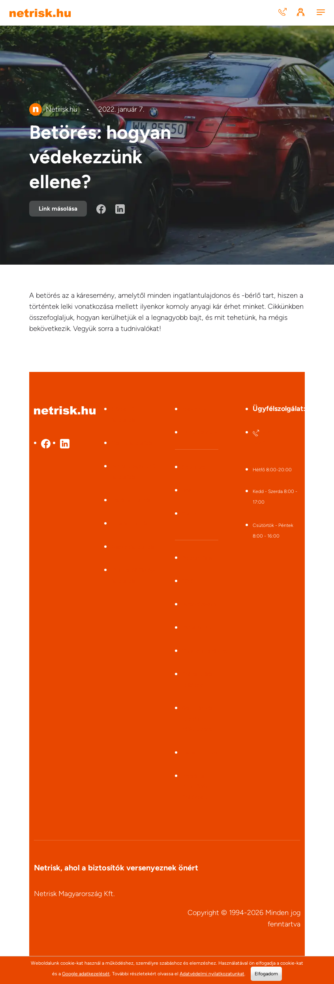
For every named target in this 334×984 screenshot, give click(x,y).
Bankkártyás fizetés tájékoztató (198, 719)
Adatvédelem (199, 604)
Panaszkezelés (200, 752)
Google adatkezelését (86, 974)
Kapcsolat (194, 467)
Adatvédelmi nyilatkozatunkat (212, 974)
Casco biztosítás (132, 443)
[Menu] (321, 12)
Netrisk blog (197, 558)
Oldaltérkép (197, 627)
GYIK (188, 581)
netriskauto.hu (200, 432)
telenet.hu (195, 409)
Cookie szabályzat (205, 651)
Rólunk (190, 490)
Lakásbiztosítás (131, 500)
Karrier (190, 513)
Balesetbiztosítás (133, 546)
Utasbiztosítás (129, 523)
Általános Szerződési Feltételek (196, 787)
